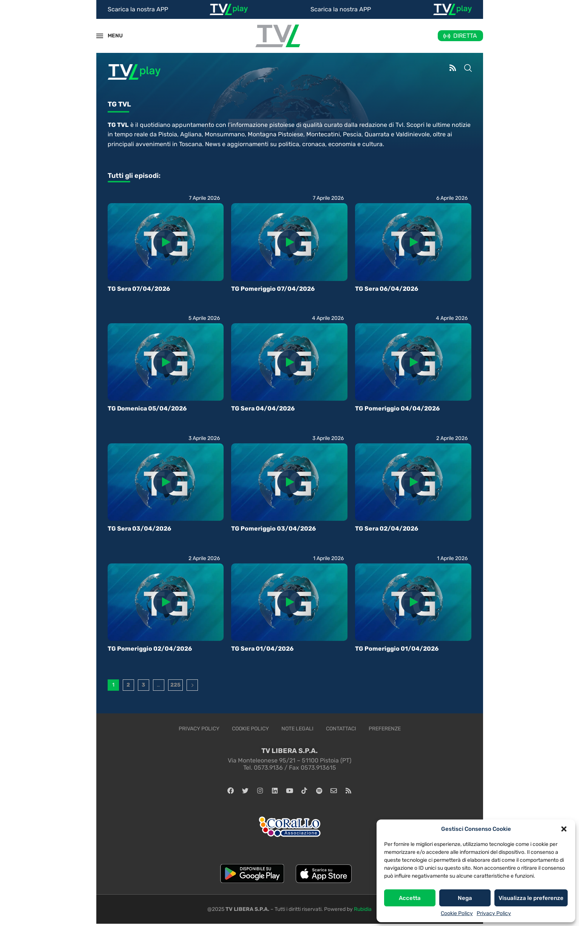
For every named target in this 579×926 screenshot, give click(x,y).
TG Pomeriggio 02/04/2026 (150, 648)
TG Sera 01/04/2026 (262, 648)
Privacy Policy (494, 913)
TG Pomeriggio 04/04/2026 (397, 408)
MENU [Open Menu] (111, 35)
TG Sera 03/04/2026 (139, 528)
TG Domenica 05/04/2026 (147, 408)
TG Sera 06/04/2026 (386, 288)
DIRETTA (465, 35)
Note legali (297, 728)
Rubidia (363, 911)
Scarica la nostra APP (138, 9)
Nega (465, 898)
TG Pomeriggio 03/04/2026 (273, 528)
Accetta (410, 898)
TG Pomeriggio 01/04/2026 (396, 648)
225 (175, 685)
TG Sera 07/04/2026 (139, 288)
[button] (564, 829)
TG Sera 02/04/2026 (386, 528)
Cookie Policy (457, 913)
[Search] (468, 68)
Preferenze (385, 728)
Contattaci (341, 728)
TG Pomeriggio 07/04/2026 (273, 288)
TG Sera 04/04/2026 (263, 408)
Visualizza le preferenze (531, 898)
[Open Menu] (99, 35)
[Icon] (165, 242)
